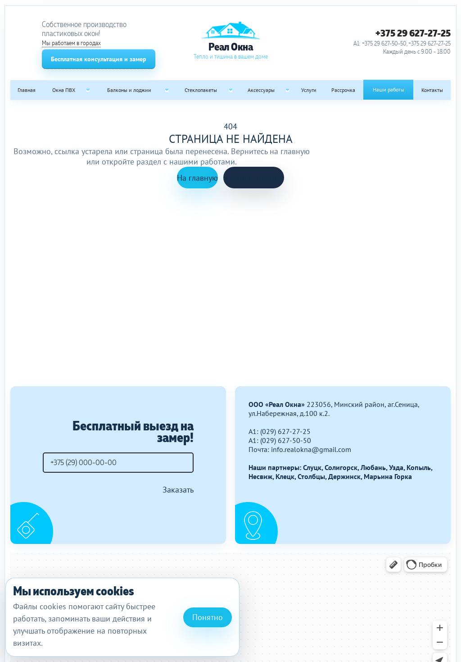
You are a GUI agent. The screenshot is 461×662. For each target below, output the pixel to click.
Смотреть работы (253, 178)
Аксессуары (261, 90)
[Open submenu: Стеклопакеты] (230, 90)
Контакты (432, 90)
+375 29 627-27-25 (413, 33)
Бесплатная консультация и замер (98, 59)
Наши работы (388, 89)
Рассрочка (343, 90)
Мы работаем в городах (71, 43)
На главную (197, 178)
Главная (27, 90)
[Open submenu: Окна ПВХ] (88, 90)
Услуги (308, 90)
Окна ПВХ (63, 90)
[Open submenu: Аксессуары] (287, 90)
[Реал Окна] (230, 41)
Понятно (207, 617)
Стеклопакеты (201, 90)
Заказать (178, 489)
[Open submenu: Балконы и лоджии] (167, 90)
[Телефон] (118, 462)
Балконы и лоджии (129, 90)
